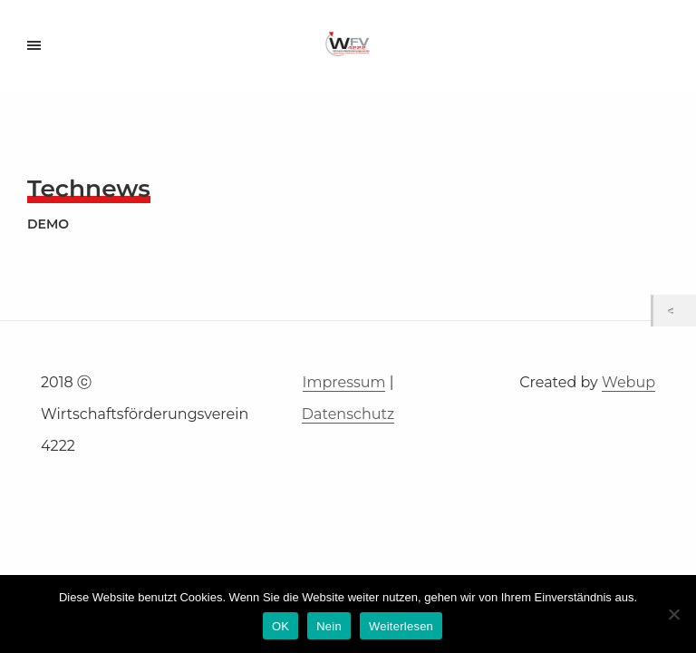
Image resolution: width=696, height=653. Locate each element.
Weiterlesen (401, 626)
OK (280, 626)
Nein (329, 626)
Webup (628, 382)
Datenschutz (348, 414)
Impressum (344, 382)
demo (48, 224)
